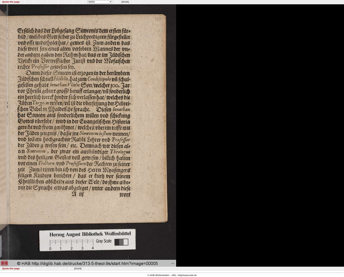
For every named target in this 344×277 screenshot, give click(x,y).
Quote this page (11, 2)
